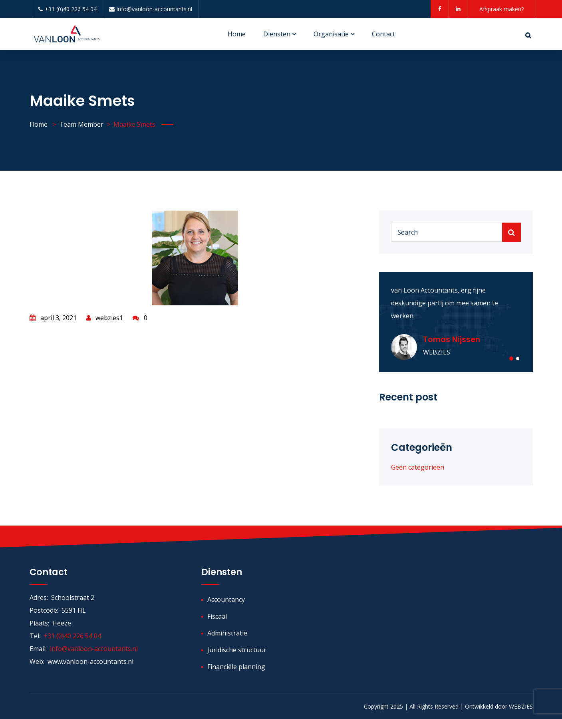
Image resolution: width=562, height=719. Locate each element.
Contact (383, 34)
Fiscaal (217, 616)
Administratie (227, 633)
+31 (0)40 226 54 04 (67, 9)
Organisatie (331, 34)
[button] (511, 358)
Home (237, 34)
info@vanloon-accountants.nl (150, 9)
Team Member (81, 124)
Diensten (276, 34)
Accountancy (226, 599)
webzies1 (104, 317)
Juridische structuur (236, 649)
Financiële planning (236, 666)
